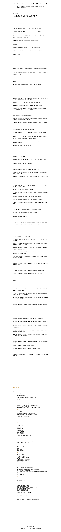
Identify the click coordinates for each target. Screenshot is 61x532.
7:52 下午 (22, 425)
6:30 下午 (22, 479)
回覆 (17, 409)
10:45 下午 (22, 446)
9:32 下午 (20, 411)
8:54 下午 (20, 393)
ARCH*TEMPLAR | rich (29, 3)
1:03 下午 (22, 454)
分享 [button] (14, 385)
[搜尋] (47, 3)
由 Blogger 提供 (30, 526)
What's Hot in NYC (19, 387)
